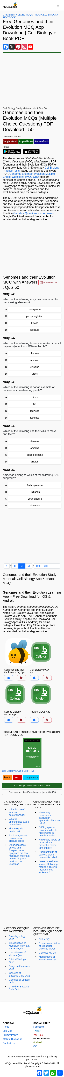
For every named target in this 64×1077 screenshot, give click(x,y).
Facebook (38, 1026)
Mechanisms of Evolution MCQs (47, 958)
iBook (7, 777)
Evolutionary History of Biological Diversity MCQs (49, 946)
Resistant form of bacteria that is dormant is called (48, 855)
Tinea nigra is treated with (16, 830)
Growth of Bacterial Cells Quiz (19, 988)
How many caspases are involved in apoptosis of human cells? (49, 818)
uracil (35, 373)
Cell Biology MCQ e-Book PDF (18, 770)
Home (6, 1026)
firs (34, 404)
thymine (35, 353)
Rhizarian (35, 492)
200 (46, 566)
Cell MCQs (45, 939)
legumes (34, 417)
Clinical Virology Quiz (17, 960)
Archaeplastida (35, 485)
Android (37, 1042)
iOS (35, 1046)
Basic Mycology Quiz (17, 937)
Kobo (17, 777)
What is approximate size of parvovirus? (19, 822)
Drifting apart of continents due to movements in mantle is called (48, 831)
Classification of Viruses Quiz (17, 954)
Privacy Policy (10, 1035)
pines (35, 397)
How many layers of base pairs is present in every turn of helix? (49, 843)
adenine (35, 360)
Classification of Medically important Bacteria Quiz (19, 946)
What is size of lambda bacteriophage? (17, 812)
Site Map (7, 1030)
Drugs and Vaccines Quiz (19, 967)
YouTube (38, 1035)
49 (15, 566)
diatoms (35, 441)
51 (28, 566)
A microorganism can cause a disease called (18, 838)
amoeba (34, 448)
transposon (35, 309)
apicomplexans (35, 454)
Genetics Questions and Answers (33, 213)
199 (38, 566)
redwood (34, 411)
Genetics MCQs (47, 952)
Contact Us (9, 1043)
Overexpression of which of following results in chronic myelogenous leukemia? (48, 867)
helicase (34, 329)
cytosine (34, 367)
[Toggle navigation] (57, 5)
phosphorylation (34, 316)
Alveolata (35, 505)
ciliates (34, 461)
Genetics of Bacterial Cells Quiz (19, 974)
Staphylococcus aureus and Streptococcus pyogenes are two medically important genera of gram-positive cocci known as (19, 854)
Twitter (36, 1030)
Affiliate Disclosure (12, 1039)
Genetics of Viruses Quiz (19, 981)
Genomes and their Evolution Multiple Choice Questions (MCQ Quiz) (29, 175)
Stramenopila (35, 498)
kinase (34, 323)
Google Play (31, 777)
